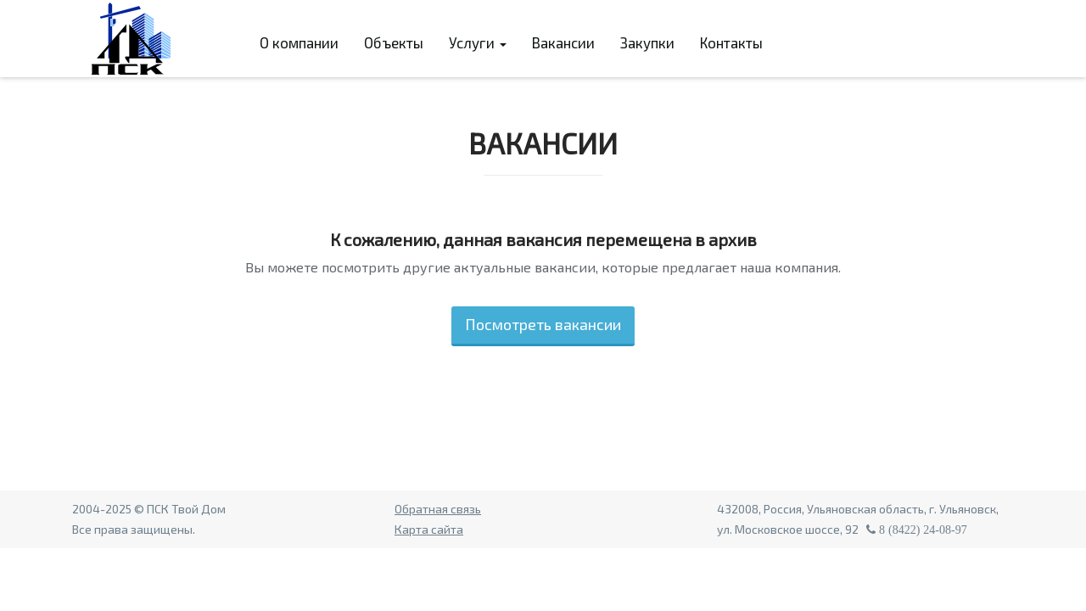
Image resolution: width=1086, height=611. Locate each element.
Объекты (393, 42)
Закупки (647, 42)
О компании (299, 42)
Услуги (478, 42)
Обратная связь (438, 509)
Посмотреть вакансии (543, 324)
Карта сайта (429, 529)
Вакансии (563, 42)
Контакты (731, 42)
